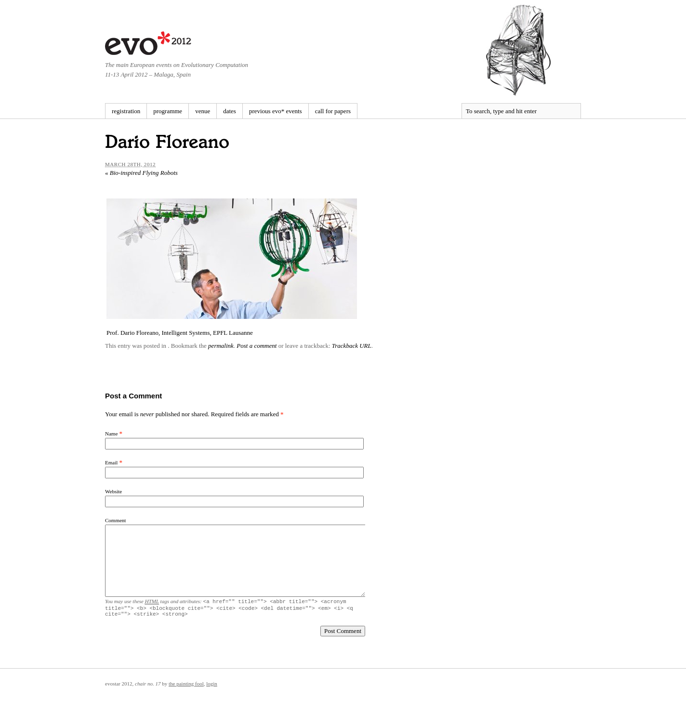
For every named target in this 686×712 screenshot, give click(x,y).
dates (229, 111)
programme (167, 111)
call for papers (333, 111)
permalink (221, 345)
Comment (115, 520)
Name (111, 433)
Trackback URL (351, 345)
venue (202, 111)
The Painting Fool (186, 686)
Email (111, 462)
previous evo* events (275, 111)
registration (126, 111)
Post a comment (257, 345)
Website (113, 491)
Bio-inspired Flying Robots (141, 172)
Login (211, 686)
